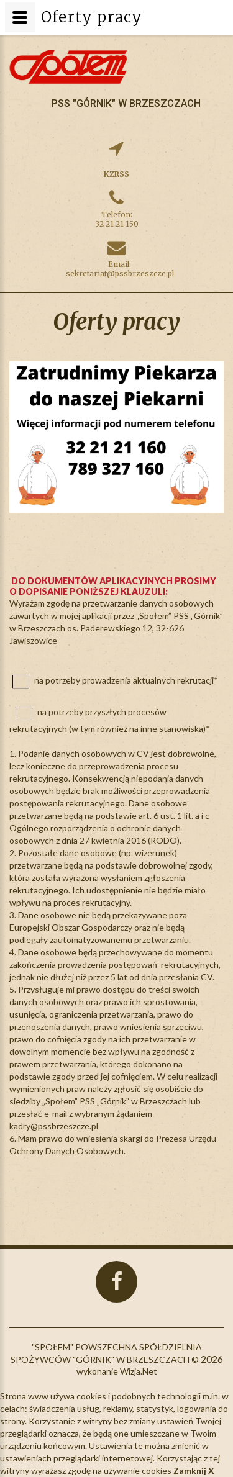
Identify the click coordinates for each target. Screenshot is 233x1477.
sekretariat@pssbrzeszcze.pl (120, 273)
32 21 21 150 (117, 223)
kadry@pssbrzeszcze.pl (53, 1126)
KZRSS (116, 174)
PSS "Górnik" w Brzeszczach (126, 103)
